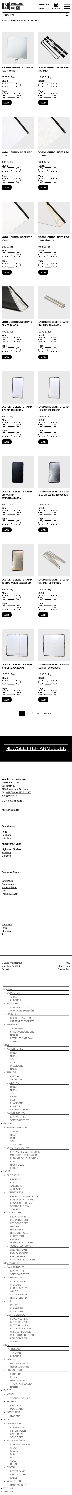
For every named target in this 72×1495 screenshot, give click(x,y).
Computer (13, 993)
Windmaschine (19, 1363)
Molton (15, 1341)
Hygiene (15, 1416)
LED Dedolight (19, 1220)
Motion (7, 1123)
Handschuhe (18, 1485)
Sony (13, 1059)
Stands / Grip (10, 20)
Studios (8, 1491)
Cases (14, 1035)
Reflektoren (18, 1338)
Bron (13, 1182)
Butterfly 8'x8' (19, 1322)
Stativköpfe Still (21, 1120)
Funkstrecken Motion (24, 1158)
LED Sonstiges (19, 1223)
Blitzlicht (13, 1175)
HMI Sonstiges (19, 1233)
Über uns (6, 931)
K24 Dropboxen (9, 887)
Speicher (12, 1014)
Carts (14, 1041)
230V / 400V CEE (19, 1253)
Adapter (15, 1106)
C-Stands (16, 1284)
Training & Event (10, 894)
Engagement (8, 884)
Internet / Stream (21, 1038)
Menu (67, 6)
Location (16, 1374)
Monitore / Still (20, 1007)
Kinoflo (15, 1239)
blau (13, 1454)
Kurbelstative (19, 1288)
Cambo (14, 1069)
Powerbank (17, 1471)
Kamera (15, 1076)
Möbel (11, 1394)
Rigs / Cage (17, 1164)
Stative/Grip (10, 1263)
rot (12, 1457)
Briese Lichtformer (22, 1199)
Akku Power (17, 1256)
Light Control (30, 20)
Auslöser (16, 1189)
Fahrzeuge (14, 1349)
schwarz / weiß (20, 1444)
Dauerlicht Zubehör (23, 1242)
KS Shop (8, 1488)
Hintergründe (16, 1440)
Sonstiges (16, 1311)
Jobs (4, 934)
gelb (13, 1460)
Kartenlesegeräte (22, 1021)
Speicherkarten (20, 1018)
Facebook (33, 963)
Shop (6, 1419)
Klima (13, 1377)
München (44, 4)
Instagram (38, 963)
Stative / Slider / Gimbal (25, 1151)
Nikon (13, 1056)
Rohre (14, 1305)
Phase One (16, 1066)
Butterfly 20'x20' (20, 1328)
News (4, 927)
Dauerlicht (14, 1212)
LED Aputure (18, 1216)
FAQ (4, 890)
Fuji (12, 1062)
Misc (6, 1345)
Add (6, 103)
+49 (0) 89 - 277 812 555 (18, 792)
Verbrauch (14, 1423)
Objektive (16, 1079)
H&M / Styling (18, 1380)
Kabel (13, 1478)
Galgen (14, 1291)
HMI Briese (16, 1229)
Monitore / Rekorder (23, 1155)
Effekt (11, 1359)
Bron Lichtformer (21, 1203)
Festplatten (18, 1474)
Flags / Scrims (19, 1319)
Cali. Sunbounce (20, 1332)
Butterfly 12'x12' (20, 1325)
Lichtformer (15, 1192)
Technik (12, 1401)
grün (13, 1464)
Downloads (7, 881)
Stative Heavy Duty (22, 1294)
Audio (13, 1161)
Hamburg (44, 8)
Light (6, 1171)
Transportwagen (21, 1383)
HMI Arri (15, 1226)
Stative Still (18, 1117)
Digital (7, 988)
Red (12, 1138)
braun (14, 1451)
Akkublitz (16, 1186)
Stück (5, 81)
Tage (4, 91)
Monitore (13, 1003)
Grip (9, 1301)
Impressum (64, 966)
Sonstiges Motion (18, 1147)
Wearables (14, 1481)
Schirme (15, 1209)
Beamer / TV (17, 1405)
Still (6, 1044)
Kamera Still (15, 1048)
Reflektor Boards (22, 1335)
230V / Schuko (18, 1250)
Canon (14, 1053)
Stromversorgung (22, 1031)
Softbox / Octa (19, 1206)
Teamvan (15, 1353)
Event (7, 1390)
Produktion (14, 1370)
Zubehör (15, 1000)
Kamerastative (16, 1113)
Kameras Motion (17, 1127)
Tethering (16, 1028)
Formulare (7, 924)
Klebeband (17, 1427)
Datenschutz (64, 969)
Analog (11, 1072)
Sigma (13, 1096)
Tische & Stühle (20, 1398)
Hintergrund (18, 1297)
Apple (13, 997)
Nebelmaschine (19, 1366)
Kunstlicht (17, 1236)
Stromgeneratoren (22, 1259)
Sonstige (16, 1144)
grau (13, 1448)
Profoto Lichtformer (24, 1196)
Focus (14, 1168)
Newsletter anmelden (36, 748)
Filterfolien (18, 1430)
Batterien (16, 1434)
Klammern (16, 1308)
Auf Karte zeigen (10, 810)
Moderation (17, 1409)
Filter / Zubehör (20, 1109)
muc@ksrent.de (9, 795)
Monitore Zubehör (22, 1010)
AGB (68, 963)
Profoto (15, 1179)
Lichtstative (14, 1277)
